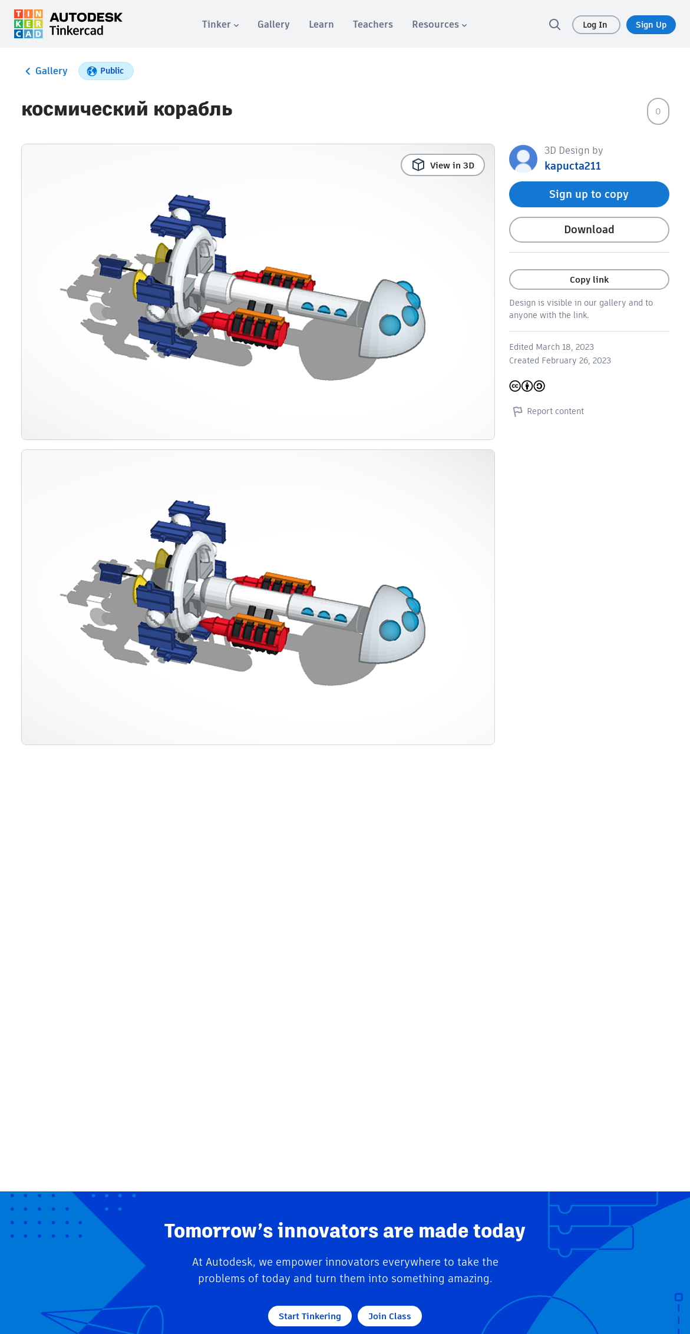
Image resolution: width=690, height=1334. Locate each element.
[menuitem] (220, 24)
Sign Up (651, 25)
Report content (546, 411)
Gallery (44, 71)
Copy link (589, 279)
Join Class (389, 1316)
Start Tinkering (310, 1316)
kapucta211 (572, 165)
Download (589, 229)
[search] (554, 24)
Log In (596, 25)
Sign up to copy (589, 194)
